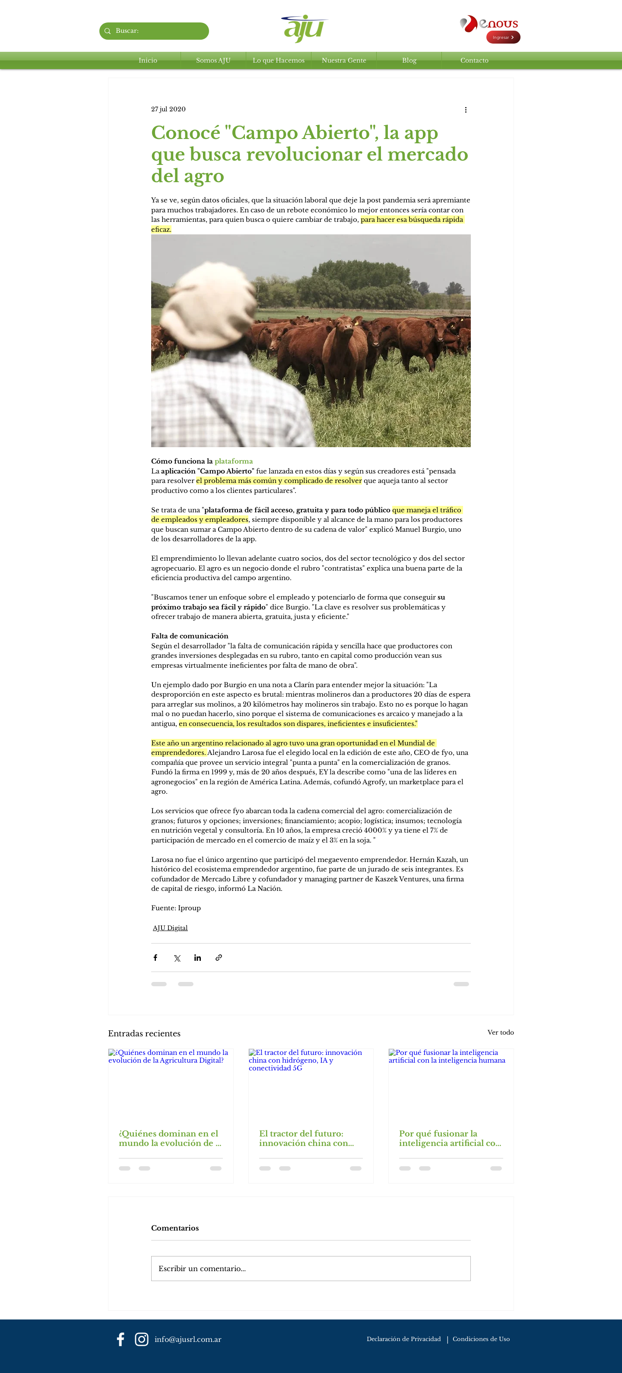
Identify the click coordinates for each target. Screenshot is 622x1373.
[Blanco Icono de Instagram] (142, 1339)
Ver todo (501, 1032)
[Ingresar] (503, 37)
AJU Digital (170, 928)
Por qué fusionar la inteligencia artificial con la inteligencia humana (450, 1138)
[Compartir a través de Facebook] (155, 957)
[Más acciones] (465, 109)
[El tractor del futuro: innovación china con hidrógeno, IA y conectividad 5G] (311, 1084)
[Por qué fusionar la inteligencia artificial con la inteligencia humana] (451, 1084)
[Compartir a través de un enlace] (219, 957)
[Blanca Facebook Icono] (120, 1339)
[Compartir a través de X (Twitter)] (176, 957)
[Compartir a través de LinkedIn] (198, 957)
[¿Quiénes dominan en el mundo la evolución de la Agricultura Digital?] (170, 1084)
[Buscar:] (153, 31)
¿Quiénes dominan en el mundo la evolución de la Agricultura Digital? (170, 1138)
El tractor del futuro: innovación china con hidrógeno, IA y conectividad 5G (303, 1138)
